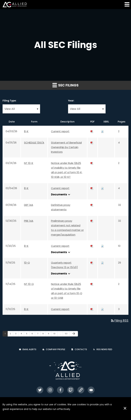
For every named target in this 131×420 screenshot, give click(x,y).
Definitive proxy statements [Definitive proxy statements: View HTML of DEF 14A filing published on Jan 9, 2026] (60, 207)
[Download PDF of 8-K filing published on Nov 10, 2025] (92, 309)
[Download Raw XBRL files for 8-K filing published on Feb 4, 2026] (102, 188)
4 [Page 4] (22, 334)
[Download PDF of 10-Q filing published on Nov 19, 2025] (92, 262)
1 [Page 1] (6, 334)
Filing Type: (10, 100)
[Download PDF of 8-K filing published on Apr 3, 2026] (92, 131)
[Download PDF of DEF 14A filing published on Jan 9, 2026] (92, 205)
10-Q (27, 262)
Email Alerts (29, 349)
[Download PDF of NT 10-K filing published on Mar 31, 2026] (92, 163)
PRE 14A (28, 221)
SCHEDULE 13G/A (34, 142)
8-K (26, 131)
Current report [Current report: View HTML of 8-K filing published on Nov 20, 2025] (60, 246)
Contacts (81, 349)
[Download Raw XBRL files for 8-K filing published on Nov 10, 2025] (102, 309)
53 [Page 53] (67, 334)
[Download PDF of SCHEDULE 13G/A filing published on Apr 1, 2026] (92, 142)
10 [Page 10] (55, 334)
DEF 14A (28, 205)
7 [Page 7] (38, 334)
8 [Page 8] (44, 334)
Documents (61, 194)
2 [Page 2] (11, 334)
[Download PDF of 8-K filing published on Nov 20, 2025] (92, 246)
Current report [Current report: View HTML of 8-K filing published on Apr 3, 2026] (60, 131)
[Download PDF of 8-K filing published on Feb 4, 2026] (92, 188)
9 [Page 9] (49, 334)
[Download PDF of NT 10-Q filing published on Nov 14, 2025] (92, 284)
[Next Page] (73, 333)
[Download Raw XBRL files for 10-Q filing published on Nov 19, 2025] (102, 262)
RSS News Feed (104, 349)
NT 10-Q (29, 284)
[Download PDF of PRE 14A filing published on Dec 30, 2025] (92, 221)
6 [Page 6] (33, 334)
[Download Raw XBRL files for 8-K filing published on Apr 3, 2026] (102, 131)
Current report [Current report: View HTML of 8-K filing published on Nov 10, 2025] (60, 309)
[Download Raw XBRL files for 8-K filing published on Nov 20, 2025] (102, 246)
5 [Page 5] (28, 334)
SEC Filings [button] (65, 85)
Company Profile (55, 349)
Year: (71, 100)
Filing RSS (119, 320)
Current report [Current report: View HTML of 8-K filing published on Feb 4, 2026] (60, 188)
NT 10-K (28, 163)
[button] (126, 4)
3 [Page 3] (17, 334)
